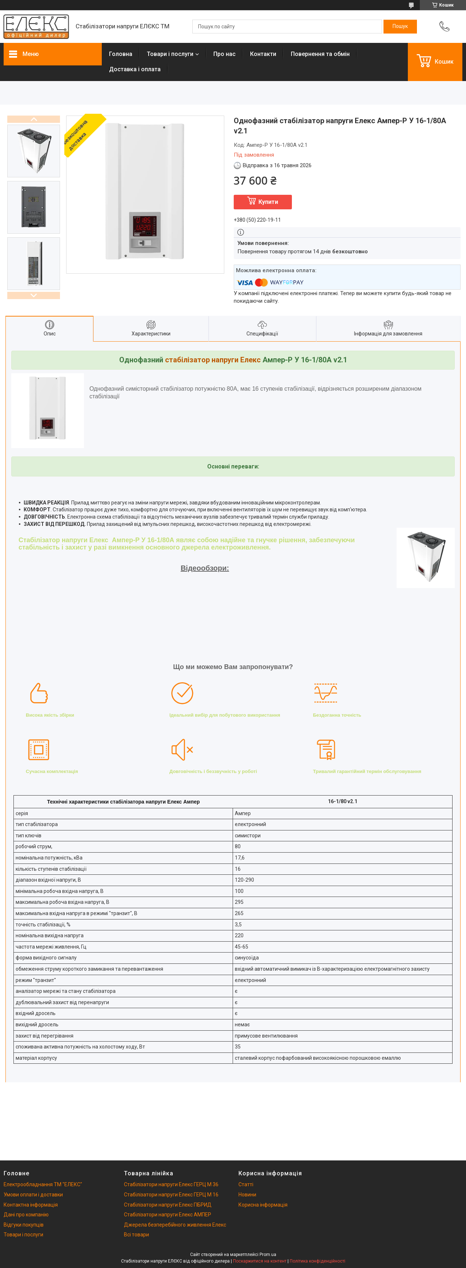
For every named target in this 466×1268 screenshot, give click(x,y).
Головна (120, 54)
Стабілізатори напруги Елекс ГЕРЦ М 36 (171, 1184)
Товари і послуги (170, 54)
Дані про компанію (26, 1214)
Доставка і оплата (135, 69)
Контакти (263, 54)
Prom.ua (268, 1254)
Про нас (224, 54)
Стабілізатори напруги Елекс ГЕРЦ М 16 (171, 1194)
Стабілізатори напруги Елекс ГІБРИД (168, 1205)
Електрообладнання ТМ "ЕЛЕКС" (43, 1184)
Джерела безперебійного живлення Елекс (175, 1225)
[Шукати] (400, 26)
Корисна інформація (263, 1205)
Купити (268, 201)
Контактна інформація (31, 1205)
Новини (247, 1194)
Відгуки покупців (24, 1225)
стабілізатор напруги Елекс (213, 359)
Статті (245, 1184)
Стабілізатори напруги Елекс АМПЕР (167, 1214)
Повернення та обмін (320, 54)
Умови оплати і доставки (33, 1194)
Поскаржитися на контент (259, 1261)
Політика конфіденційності (317, 1261)
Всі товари (136, 1234)
